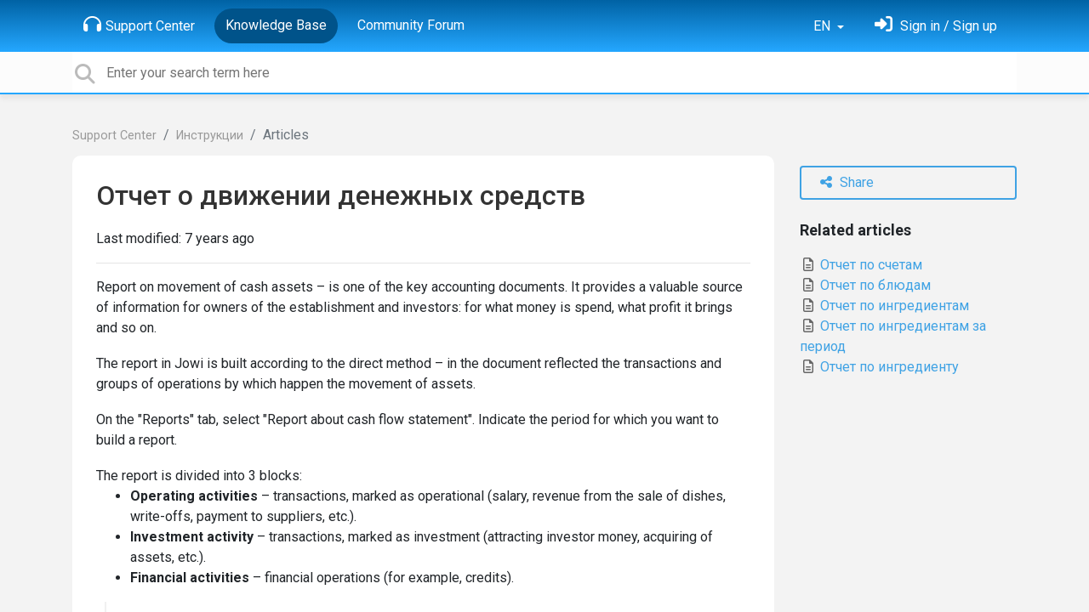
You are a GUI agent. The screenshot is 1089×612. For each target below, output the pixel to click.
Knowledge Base (276, 25)
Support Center (139, 24)
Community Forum (411, 25)
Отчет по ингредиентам (884, 306)
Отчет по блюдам (865, 285)
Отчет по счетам (861, 265)
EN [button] (823, 26)
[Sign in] (936, 25)
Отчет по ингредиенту (879, 367)
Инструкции (209, 135)
